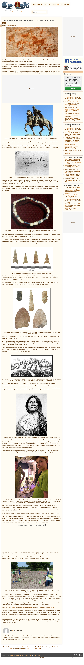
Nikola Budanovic (12, 25)
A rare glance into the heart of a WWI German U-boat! (72, 195)
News (34, 4)
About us (59, 4)
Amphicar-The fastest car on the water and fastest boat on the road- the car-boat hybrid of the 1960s (73, 98)
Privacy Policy (28, 655)
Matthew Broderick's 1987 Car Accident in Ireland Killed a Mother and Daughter (73, 176)
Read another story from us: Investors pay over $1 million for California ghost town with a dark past (28, 607)
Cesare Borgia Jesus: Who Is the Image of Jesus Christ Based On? (72, 115)
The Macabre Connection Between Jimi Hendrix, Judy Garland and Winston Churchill (16, 647)
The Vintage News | (15, 655)
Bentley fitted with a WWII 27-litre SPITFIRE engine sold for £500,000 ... (72, 134)
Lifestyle (54, 4)
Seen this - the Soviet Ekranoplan (70, 209)
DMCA (22, 655)
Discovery (39, 4)
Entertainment (46, 4)
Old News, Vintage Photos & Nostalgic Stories (15, 11)
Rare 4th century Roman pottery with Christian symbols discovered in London (72, 119)
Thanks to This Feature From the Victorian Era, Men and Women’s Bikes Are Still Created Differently (72, 104)
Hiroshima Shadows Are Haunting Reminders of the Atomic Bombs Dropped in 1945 (72, 110)
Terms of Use (36, 655)
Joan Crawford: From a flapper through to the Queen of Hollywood (73, 152)
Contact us (66, 4)
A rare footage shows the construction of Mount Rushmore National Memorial (72, 147)
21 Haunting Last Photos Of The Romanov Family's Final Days (72, 180)
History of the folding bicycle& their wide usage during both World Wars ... (72, 171)
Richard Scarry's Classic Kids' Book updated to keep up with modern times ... (72, 205)
